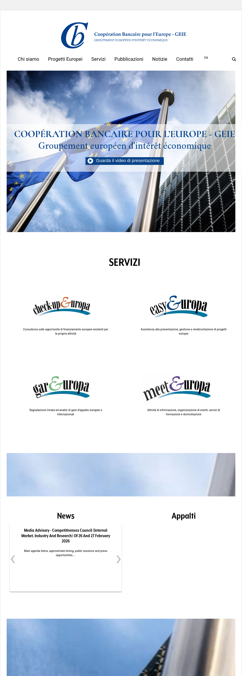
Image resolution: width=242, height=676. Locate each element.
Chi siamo (28, 59)
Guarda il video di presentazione (124, 160)
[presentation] (13, 558)
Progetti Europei (65, 59)
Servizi (98, 59)
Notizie (159, 59)
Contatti (184, 59)
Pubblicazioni (128, 59)
